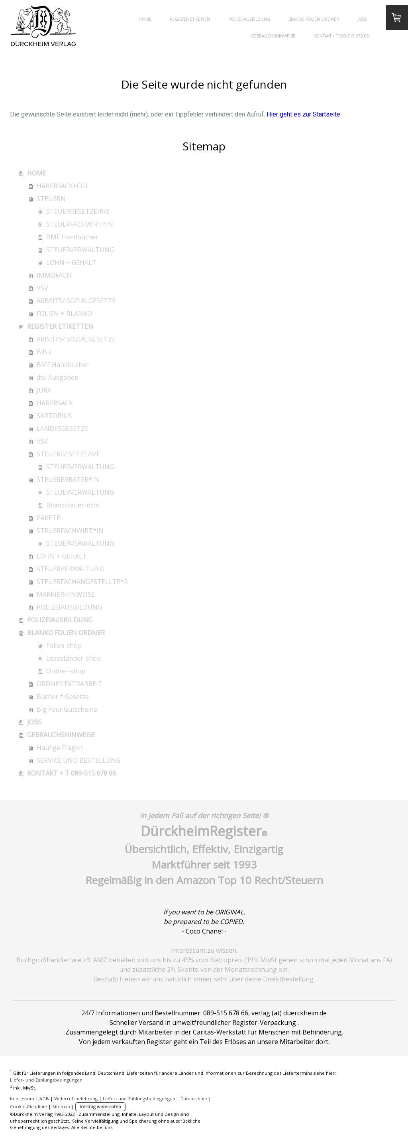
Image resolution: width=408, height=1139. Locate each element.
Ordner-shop (65, 671)
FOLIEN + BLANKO (64, 313)
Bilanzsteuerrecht (73, 505)
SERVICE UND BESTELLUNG (78, 760)
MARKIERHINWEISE (66, 594)
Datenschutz (193, 1098)
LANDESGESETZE (62, 428)
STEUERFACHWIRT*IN (79, 224)
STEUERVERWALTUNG (80, 249)
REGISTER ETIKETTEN (190, 19)
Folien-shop (64, 645)
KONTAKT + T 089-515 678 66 (341, 36)
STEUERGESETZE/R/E (78, 211)
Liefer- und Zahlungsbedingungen (46, 1080)
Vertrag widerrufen (100, 1106)
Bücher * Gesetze (63, 696)
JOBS (362, 19)
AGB (44, 1098)
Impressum (22, 1098)
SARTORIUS (54, 415)
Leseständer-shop (73, 658)
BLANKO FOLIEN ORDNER (313, 19)
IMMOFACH (54, 275)
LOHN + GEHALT (71, 262)
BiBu (44, 351)
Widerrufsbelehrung (76, 1098)
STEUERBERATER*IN (68, 479)
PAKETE (48, 517)
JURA (44, 390)
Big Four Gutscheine (67, 709)
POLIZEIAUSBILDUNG (249, 19)
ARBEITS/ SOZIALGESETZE (76, 300)
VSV (42, 288)
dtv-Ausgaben (57, 377)
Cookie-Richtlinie (28, 1106)
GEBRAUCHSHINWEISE (273, 36)
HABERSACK (55, 403)
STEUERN (51, 198)
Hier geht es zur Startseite (303, 114)
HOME (145, 19)
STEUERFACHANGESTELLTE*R (82, 581)
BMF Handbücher (72, 237)
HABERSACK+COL (63, 186)
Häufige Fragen (60, 747)
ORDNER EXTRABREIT (69, 683)
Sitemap (61, 1106)
